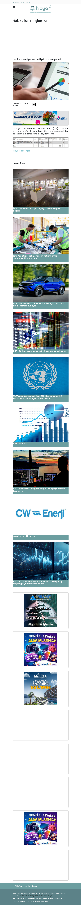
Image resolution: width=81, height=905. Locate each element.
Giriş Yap (16, 2)
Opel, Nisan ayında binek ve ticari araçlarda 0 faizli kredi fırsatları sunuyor (39, 304)
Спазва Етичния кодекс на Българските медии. (36, 896)
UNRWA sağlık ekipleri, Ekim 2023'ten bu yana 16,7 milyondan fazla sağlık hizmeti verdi (37, 397)
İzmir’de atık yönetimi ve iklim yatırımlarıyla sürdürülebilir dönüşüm (35, 257)
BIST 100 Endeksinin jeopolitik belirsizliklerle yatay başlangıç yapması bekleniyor (37, 582)
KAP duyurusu (20, 443)
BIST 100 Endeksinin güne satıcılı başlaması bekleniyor (40, 351)
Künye (28, 2)
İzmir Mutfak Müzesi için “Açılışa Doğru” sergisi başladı (36, 209)
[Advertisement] (41, 41)
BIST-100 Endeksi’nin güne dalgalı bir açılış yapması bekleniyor (39, 489)
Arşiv (22, 2)
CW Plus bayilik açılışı (24, 536)
